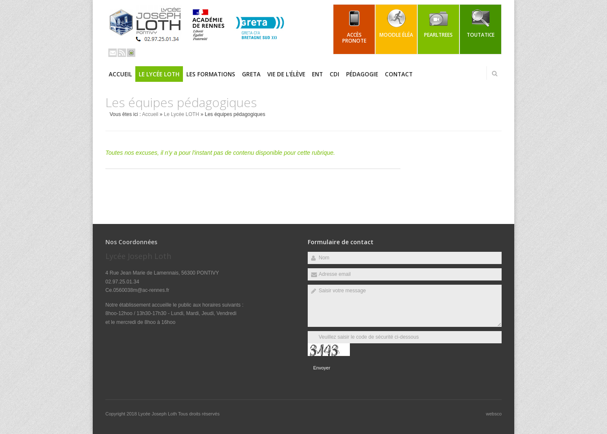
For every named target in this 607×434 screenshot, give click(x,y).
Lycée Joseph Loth (158, 413)
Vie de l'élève (286, 74)
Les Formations (210, 74)
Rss (122, 53)
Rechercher (494, 73)
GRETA (251, 74)
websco (494, 413)
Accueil (120, 74)
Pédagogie (362, 74)
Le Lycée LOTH (159, 74)
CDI (334, 74)
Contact (399, 74)
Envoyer (321, 367)
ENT (317, 74)
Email (112, 53)
